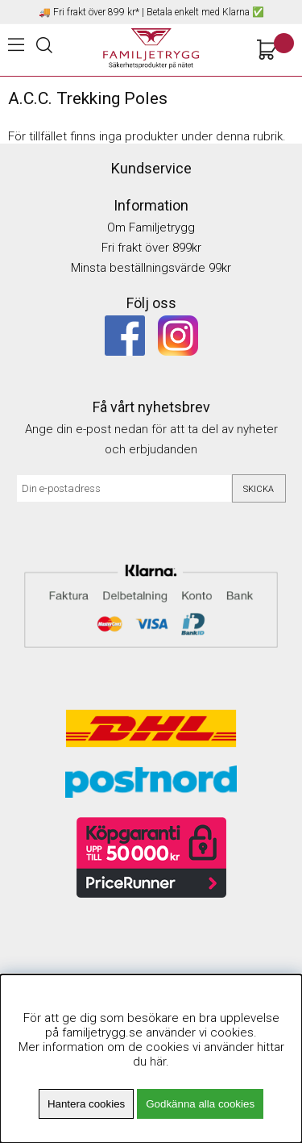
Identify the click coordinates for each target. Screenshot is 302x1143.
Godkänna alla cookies (200, 1104)
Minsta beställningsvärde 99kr (151, 268)
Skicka (258, 489)
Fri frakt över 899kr (151, 247)
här (158, 1061)
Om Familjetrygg (151, 227)
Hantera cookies (86, 1104)
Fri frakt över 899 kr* (96, 12)
